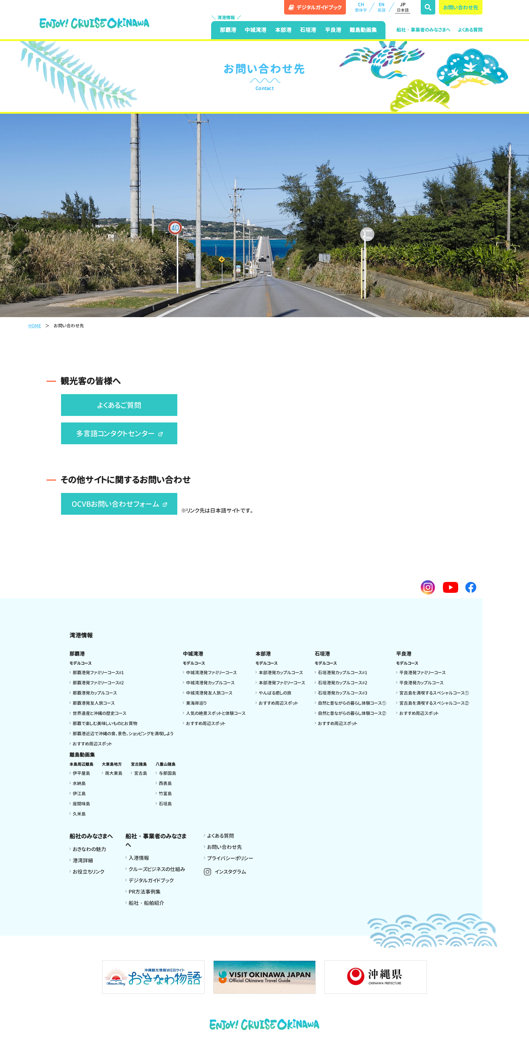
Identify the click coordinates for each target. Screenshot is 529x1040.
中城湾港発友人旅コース (209, 693)
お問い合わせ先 (460, 7)
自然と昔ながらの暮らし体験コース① (352, 703)
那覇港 (228, 30)
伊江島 (79, 793)
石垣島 (165, 804)
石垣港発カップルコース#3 (342, 693)
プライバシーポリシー (230, 858)
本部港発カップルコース (281, 672)
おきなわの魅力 (89, 849)
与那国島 (167, 773)
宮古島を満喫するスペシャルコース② (434, 703)
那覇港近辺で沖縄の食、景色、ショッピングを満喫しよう (123, 734)
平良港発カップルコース (421, 683)
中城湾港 (255, 30)
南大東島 (113, 773)
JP (402, 7)
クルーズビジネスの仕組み (157, 869)
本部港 (283, 30)
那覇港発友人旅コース (94, 703)
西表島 (165, 783)
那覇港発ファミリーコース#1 (98, 672)
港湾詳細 (83, 860)
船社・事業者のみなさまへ (423, 30)
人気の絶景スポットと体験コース (216, 713)
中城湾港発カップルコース (210, 683)
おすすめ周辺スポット (92, 744)
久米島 (79, 814)
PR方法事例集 (145, 891)
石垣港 (308, 30)
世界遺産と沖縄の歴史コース (99, 713)
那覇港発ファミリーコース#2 (98, 683)
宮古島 (140, 773)
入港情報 (139, 857)
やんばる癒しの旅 (275, 693)
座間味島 (81, 804)
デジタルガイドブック (151, 880)
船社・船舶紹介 (146, 902)
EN (381, 7)
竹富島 (165, 793)
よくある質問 (470, 30)
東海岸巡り (196, 703)
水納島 (79, 783)
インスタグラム (230, 871)
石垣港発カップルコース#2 (342, 683)
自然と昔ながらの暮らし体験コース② (352, 713)
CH (360, 7)
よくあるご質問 (119, 405)
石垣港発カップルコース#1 (342, 672)
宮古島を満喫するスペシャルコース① (434, 693)
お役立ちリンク (88, 871)
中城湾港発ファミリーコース (211, 672)
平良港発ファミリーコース (422, 672)
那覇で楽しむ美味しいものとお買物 (105, 723)
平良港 (333, 30)
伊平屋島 (81, 773)
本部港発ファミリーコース (282, 683)
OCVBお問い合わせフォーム (119, 504)
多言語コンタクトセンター (119, 433)
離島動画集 (363, 30)
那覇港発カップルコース (95, 693)
